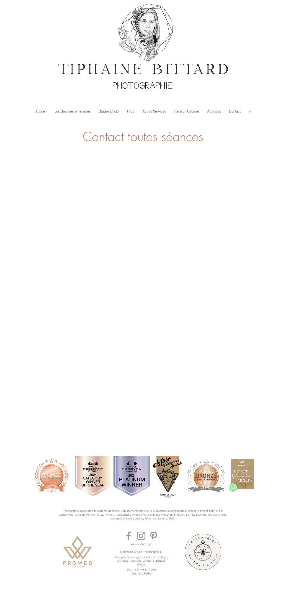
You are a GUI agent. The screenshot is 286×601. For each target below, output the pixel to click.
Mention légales (142, 573)
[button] (72, 111)
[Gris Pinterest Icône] (153, 536)
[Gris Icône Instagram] (141, 536)
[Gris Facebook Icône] (128, 536)
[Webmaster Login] (141, 544)
